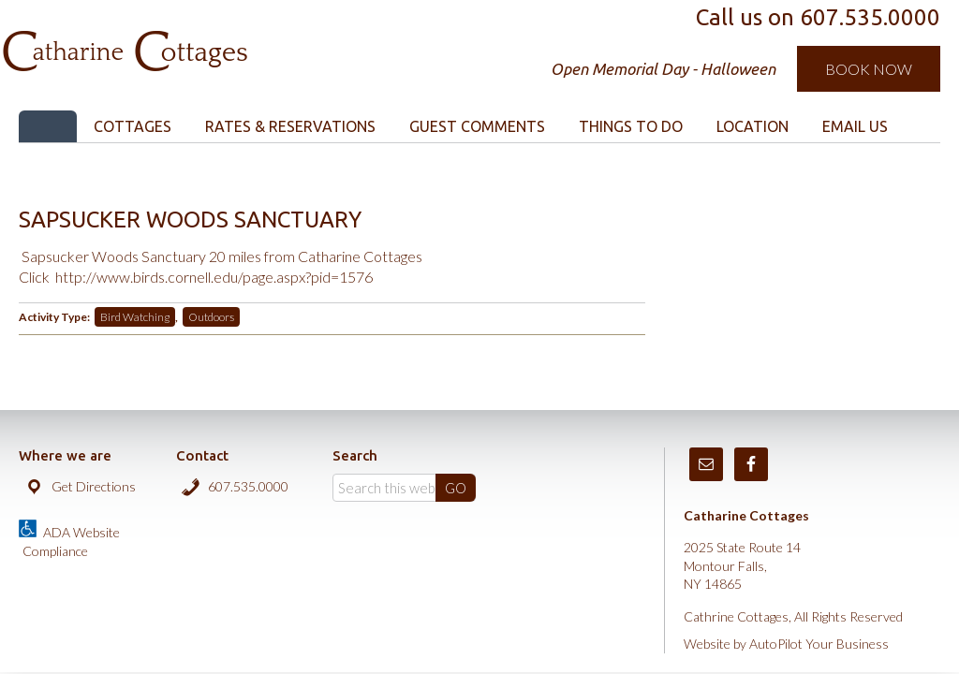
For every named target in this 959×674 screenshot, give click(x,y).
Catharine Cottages (218, 37)
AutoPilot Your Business (819, 644)
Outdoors (211, 317)
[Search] (404, 488)
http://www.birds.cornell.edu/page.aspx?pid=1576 (214, 277)
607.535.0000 (248, 486)
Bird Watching (135, 317)
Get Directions (94, 486)
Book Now (868, 69)
